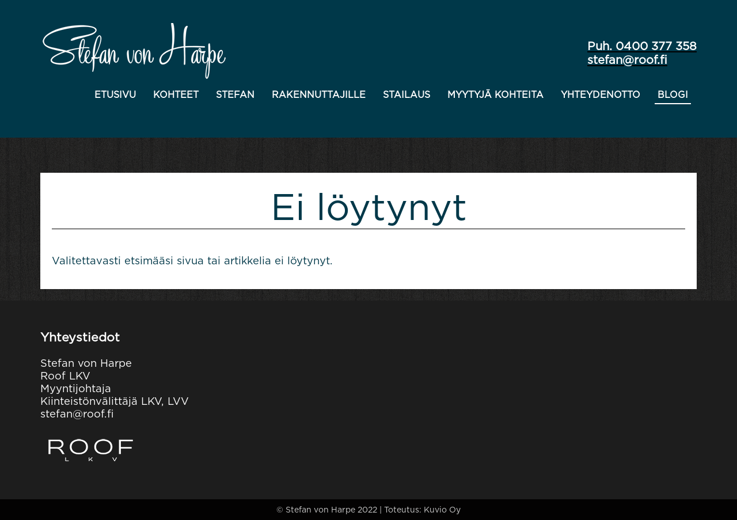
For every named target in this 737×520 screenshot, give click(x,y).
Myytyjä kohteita (495, 94)
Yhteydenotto (600, 94)
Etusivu (115, 94)
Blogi (673, 94)
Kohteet (176, 94)
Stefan (235, 94)
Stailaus (406, 94)
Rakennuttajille (319, 94)
